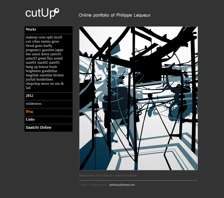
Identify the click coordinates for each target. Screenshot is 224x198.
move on (47, 84)
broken (58, 75)
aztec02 (31, 58)
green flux (45, 58)
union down (40, 54)
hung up (32, 67)
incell (58, 37)
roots (42, 37)
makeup (31, 37)
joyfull (30, 79)
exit (28, 41)
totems (46, 41)
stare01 (31, 63)
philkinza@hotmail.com (122, 184)
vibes (36, 41)
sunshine (46, 75)
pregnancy (33, 50)
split (50, 37)
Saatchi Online (38, 127)
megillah (32, 75)
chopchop (33, 84)
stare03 (54, 63)
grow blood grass (42, 43)
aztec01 (56, 54)
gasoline (48, 50)
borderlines (45, 79)
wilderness (34, 104)
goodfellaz (49, 71)
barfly (48, 46)
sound (58, 58)
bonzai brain (48, 67)
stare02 (42, 63)
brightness (33, 71)
